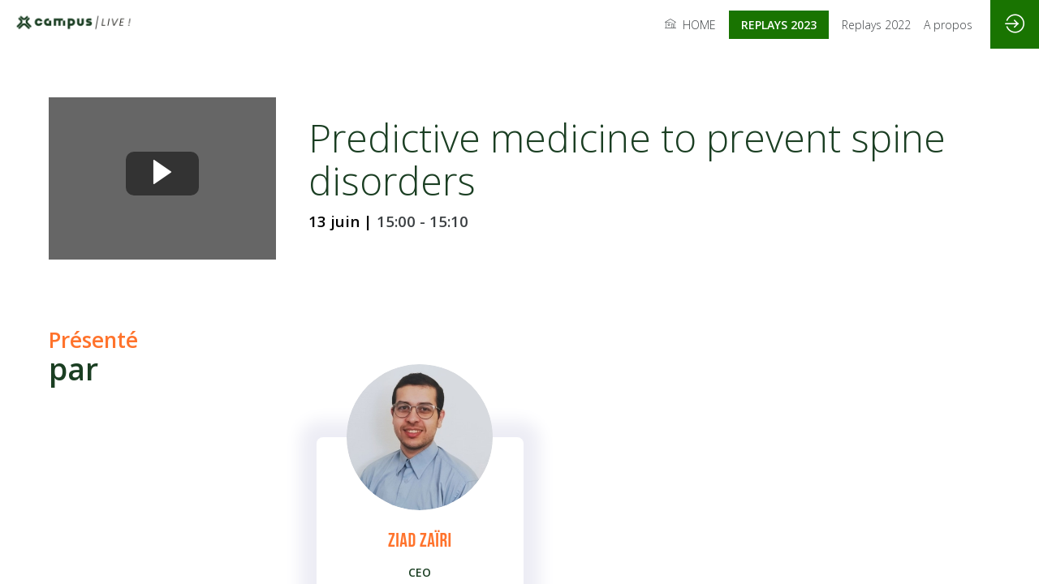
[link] (690, 24)
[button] (779, 25)
